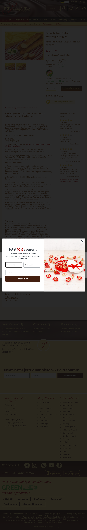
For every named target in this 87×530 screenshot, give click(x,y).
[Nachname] (31, 264)
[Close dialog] (82, 241)
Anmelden (23, 278)
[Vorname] (13, 264)
